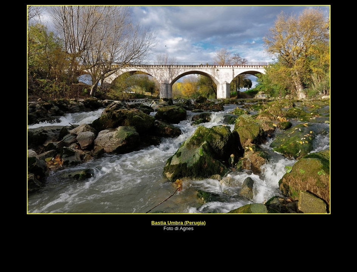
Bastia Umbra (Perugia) (178, 223)
